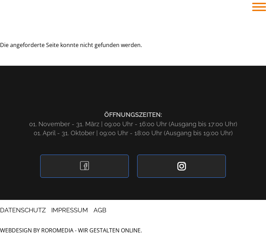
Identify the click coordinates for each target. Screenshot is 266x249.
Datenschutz (23, 210)
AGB (100, 210)
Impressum (69, 210)
